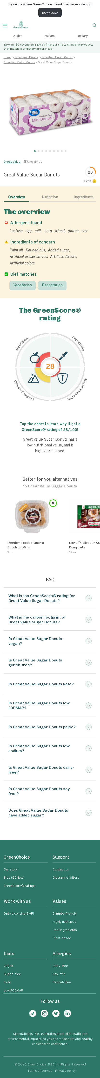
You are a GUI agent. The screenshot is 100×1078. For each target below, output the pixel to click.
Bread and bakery (26, 57)
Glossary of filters (66, 878)
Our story (11, 870)
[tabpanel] (50, 249)
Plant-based (62, 938)
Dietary (82, 36)
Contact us (61, 870)
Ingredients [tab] (83, 197)
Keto (7, 982)
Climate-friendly (65, 914)
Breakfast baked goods (57, 57)
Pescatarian (52, 285)
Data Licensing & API (19, 914)
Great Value (12, 162)
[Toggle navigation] (6, 25)
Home (7, 57)
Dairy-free (60, 966)
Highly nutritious (64, 922)
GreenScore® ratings (19, 886)
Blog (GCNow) (14, 878)
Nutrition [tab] (50, 197)
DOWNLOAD (50, 13)
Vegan (8, 966)
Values (50, 36)
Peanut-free (62, 982)
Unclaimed (34, 162)
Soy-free (59, 974)
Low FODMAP (13, 991)
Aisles (17, 36)
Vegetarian (22, 285)
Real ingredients (65, 930)
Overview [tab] (16, 197)
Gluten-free (12, 974)
